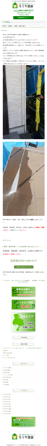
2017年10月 (6, 408)
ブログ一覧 (6, 367)
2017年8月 (5, 413)
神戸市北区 (6, 377)
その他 (4, 384)
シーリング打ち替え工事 (9, 357)
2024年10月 (6, 394)
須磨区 (4, 382)
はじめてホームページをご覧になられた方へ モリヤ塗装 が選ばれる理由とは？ (23, 348)
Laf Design (38, 445)
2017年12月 (6, 404)
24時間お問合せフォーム (23, 17)
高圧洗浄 (5, 372)
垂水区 (4, 379)
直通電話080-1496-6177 (23, 260)
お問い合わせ (7, 240)
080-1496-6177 (26, 10)
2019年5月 (5, 399)
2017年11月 (6, 406)
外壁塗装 (5, 370)
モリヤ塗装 (35, 272)
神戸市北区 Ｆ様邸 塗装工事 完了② (14, 280)
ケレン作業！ (6, 355)
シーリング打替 (7, 374)
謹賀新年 (5, 350)
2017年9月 (5, 411)
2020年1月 (5, 396)
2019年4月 (5, 401)
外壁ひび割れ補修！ (8, 353)
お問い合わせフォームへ (23, 267)
